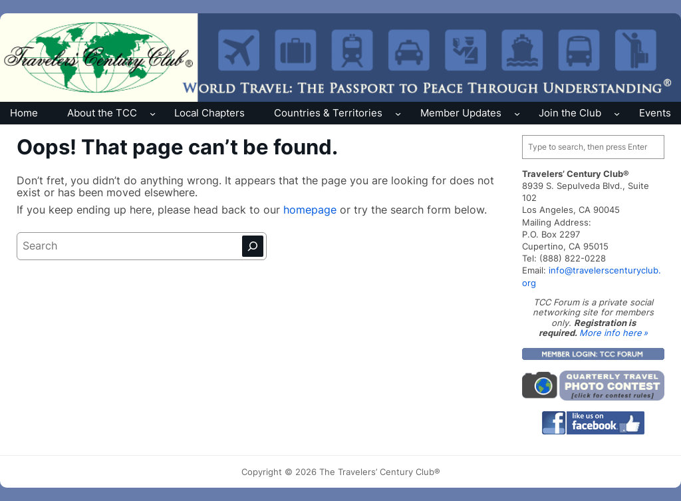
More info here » (613, 332)
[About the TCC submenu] (153, 113)
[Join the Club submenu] (617, 113)
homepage (311, 210)
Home (24, 112)
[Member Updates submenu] (517, 113)
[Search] (252, 246)
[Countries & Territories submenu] (398, 113)
